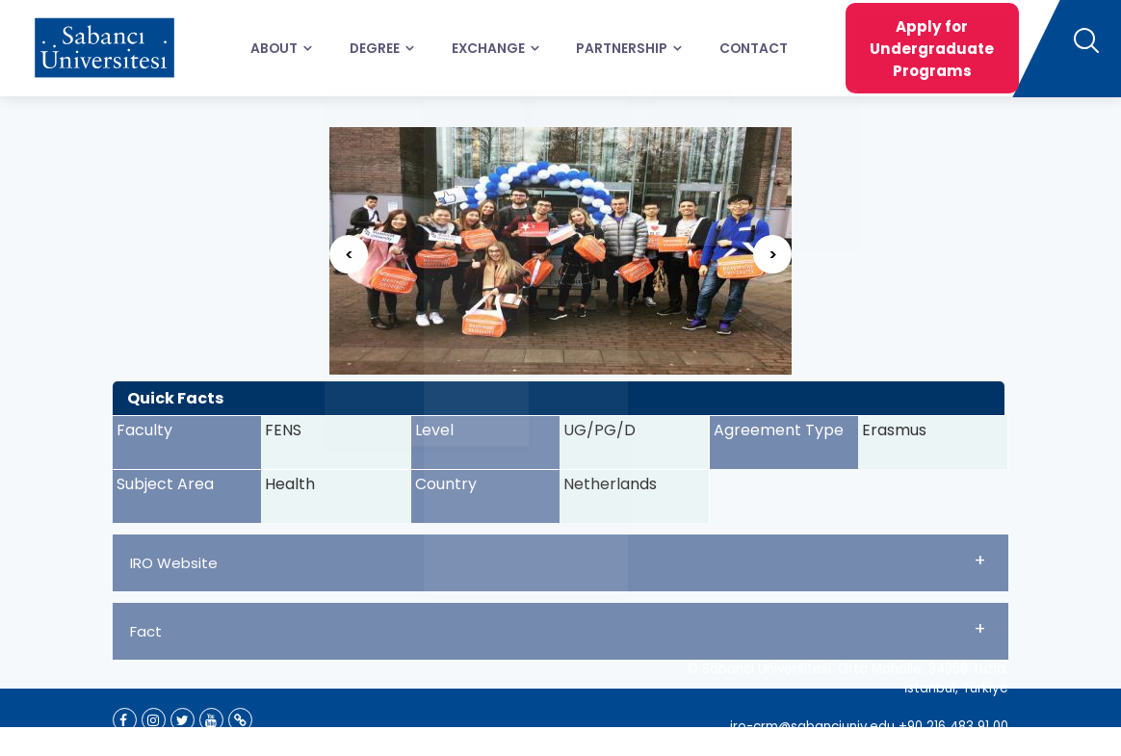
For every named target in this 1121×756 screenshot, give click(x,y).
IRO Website (558, 560)
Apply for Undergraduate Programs (906, 48)
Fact (558, 628)
